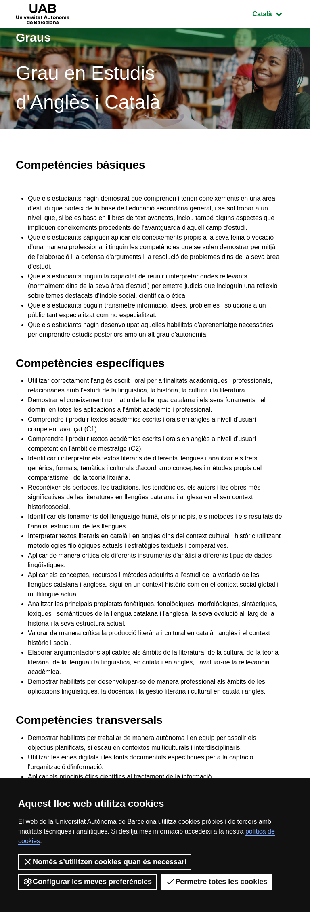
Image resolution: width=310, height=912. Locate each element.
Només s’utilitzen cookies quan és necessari (104, 862)
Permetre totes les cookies (216, 882)
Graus (33, 37)
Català (273, 13)
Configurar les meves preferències (87, 882)
